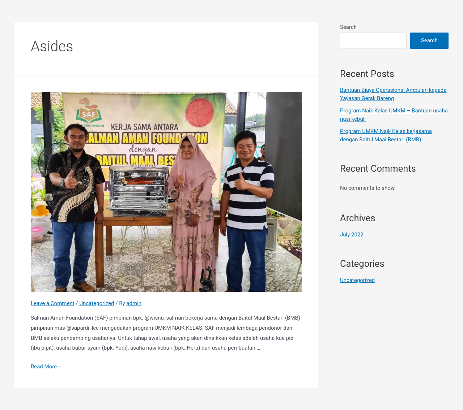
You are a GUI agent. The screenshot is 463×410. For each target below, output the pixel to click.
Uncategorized (96, 303)
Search (348, 27)
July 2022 (352, 234)
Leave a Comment (53, 303)
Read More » (46, 366)
